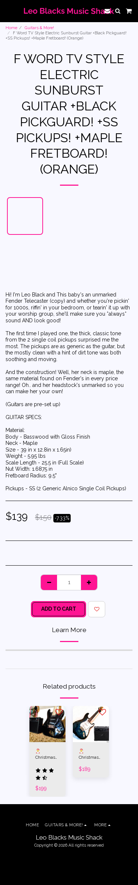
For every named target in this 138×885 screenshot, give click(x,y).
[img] (47, 724)
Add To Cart (58, 609)
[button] (8, 11)
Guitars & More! (39, 27)
